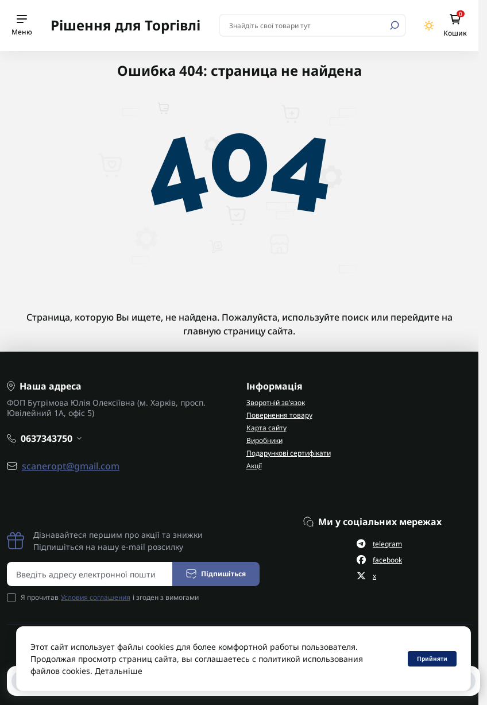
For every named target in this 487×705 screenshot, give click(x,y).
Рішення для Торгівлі (125, 25)
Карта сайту (266, 428)
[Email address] (90, 574)
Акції (254, 466)
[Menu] (21, 25)
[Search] (394, 25)
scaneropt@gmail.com (70, 466)
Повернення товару (279, 415)
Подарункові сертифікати (288, 453)
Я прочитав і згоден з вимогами (110, 597)
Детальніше (118, 670)
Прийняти (432, 658)
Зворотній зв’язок (275, 402)
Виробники (264, 440)
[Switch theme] (429, 25)
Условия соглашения (95, 597)
